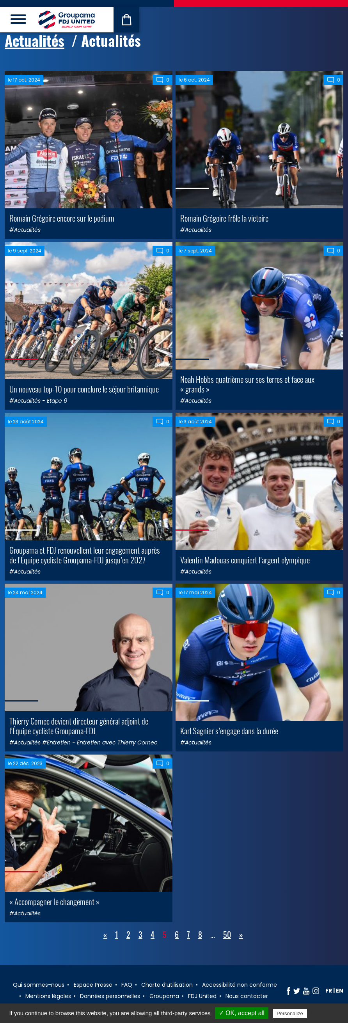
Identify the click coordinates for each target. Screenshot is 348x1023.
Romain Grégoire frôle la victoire (224, 218)
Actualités (34, 40)
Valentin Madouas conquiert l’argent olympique (245, 560)
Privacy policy (327, 1013)
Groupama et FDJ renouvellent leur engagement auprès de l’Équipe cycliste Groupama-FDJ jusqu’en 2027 (84, 555)
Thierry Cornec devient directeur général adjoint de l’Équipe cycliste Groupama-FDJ (78, 726)
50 (227, 934)
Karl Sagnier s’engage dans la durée (229, 731)
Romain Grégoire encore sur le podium (61, 218)
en (339, 991)
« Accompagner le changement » (54, 901)
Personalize (290, 1013)
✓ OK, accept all (242, 1013)
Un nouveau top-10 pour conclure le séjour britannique (84, 389)
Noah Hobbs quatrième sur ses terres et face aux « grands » (247, 384)
